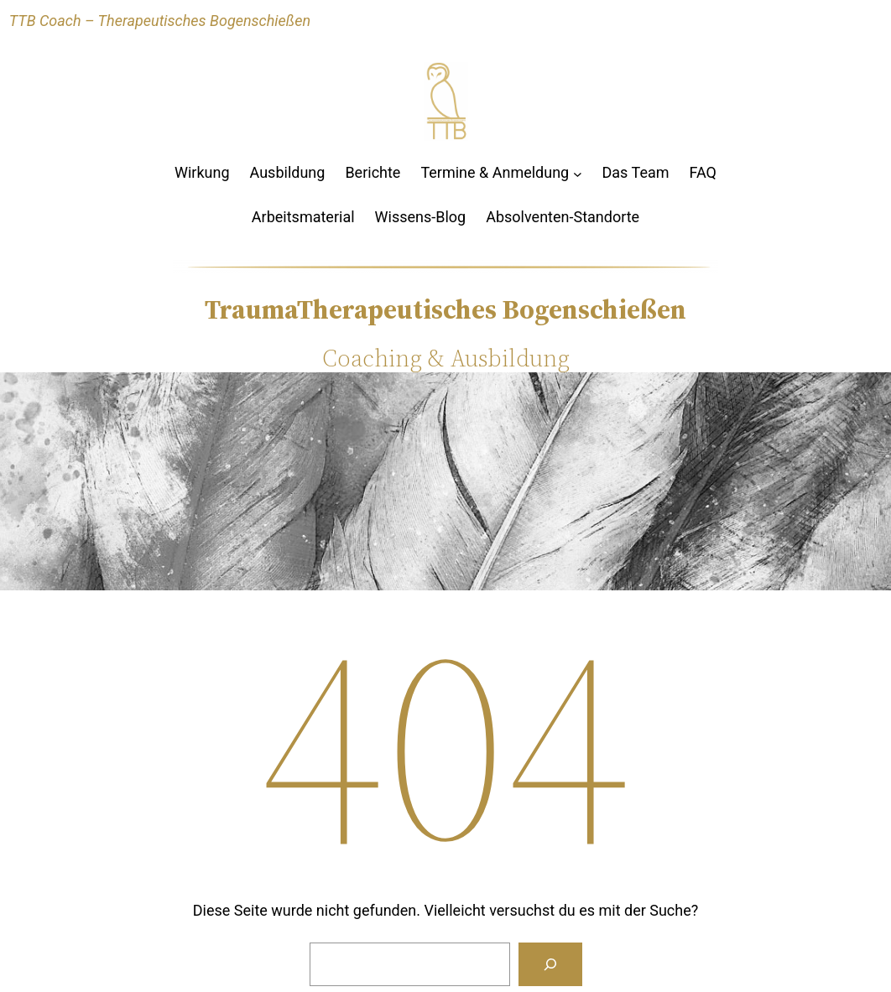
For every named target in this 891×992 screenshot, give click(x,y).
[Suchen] (550, 964)
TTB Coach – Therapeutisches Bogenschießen (159, 20)
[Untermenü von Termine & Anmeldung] (577, 173)
